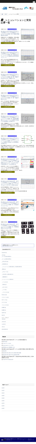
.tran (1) (3, 326)
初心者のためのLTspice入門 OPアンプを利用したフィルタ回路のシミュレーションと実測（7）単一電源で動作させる (10, 97)
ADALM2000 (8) (5, 329)
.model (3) (3, 324)
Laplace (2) (4, 312)
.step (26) (3, 319)
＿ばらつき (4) (4, 287)
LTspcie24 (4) (4, 252)
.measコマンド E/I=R (7, 343)
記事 (6, 14)
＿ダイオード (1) (5, 271)
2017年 (3, 403)
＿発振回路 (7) (4, 276)
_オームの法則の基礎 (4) (6, 256)
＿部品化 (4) (4, 284)
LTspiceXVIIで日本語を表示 (8, 359)
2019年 (3, 398)
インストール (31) (5, 297)
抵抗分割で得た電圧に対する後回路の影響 (11, 354)
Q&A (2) (3, 315)
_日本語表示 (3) (5, 264)
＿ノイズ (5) (4, 289)
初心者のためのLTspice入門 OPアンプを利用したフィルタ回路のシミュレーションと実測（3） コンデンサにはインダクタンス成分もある (10, 183)
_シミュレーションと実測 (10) (7, 279)
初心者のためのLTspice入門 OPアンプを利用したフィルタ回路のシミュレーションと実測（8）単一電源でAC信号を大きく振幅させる (10, 76)
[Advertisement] (9, 365)
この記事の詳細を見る (8, 65)
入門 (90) (3, 255)
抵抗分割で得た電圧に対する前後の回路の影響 (12, 352)
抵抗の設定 (5, 341)
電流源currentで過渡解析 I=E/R (9, 347)
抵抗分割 (4, 350)
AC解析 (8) (4, 307)
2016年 (3, 405)
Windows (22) (4, 294)
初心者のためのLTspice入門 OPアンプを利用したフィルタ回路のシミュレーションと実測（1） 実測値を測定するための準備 (10, 226)
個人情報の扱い (24, 438)
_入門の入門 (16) (5, 261)
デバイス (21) (4, 302)
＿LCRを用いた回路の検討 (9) (7, 274)
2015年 (3, 408)
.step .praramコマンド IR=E (8, 345)
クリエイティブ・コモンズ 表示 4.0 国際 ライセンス (20, 439)
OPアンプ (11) (4, 299)
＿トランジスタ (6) (5, 292)
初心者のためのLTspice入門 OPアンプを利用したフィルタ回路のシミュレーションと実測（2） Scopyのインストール (10, 204)
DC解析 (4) (4, 310)
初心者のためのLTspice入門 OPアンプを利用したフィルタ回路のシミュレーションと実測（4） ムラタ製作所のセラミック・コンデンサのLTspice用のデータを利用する (10, 161)
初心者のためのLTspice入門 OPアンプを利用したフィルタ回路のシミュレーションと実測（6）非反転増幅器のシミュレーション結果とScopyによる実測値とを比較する (10, 119)
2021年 (3, 393)
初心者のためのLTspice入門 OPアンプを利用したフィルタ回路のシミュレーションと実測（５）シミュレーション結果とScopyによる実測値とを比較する (10, 141)
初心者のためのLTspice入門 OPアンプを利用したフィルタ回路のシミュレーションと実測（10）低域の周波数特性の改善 (10, 33)
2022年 (3, 390)
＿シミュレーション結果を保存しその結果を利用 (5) (12, 266)
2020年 (3, 395)
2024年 (3, 387)
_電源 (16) (4, 269)
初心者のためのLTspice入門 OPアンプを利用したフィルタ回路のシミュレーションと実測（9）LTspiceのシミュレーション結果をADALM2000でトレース (10, 55)
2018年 (3, 400)
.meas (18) (4, 321)
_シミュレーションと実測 (12, 29)
